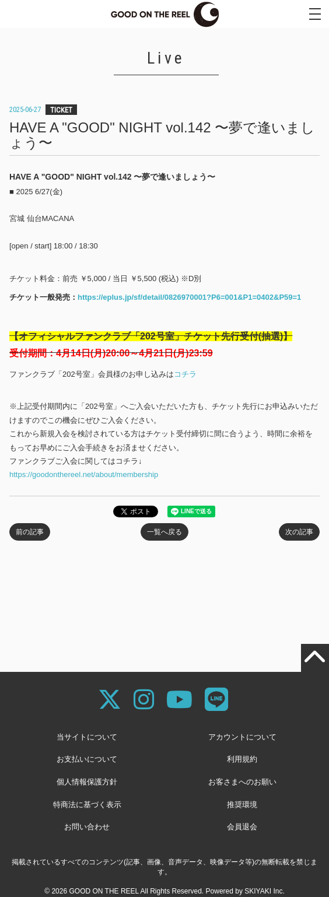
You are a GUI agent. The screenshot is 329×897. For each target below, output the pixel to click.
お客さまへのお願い (242, 781)
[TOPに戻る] (315, 658)
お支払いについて (87, 759)
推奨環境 (242, 804)
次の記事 (299, 532)
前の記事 (30, 532)
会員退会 (242, 826)
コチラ (185, 374)
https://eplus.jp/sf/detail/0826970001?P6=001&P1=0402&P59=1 (189, 297)
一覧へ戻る (164, 532)
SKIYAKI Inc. (264, 891)
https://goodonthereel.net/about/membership (83, 474)
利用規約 (242, 759)
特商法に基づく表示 (87, 804)
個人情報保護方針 (87, 781)
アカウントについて (242, 737)
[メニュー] (315, 14)
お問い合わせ (87, 826)
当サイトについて (87, 737)
